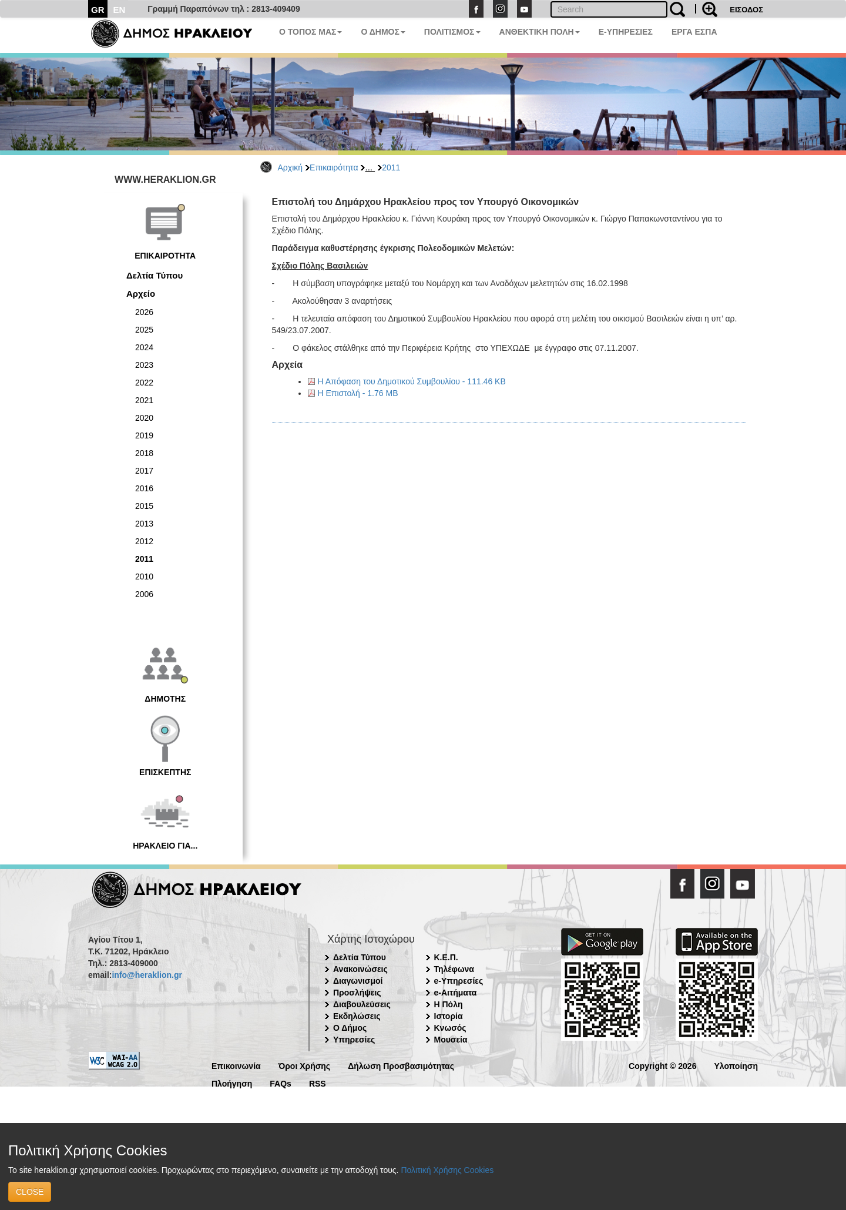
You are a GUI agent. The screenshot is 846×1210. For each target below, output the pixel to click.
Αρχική (290, 167)
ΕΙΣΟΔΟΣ (746, 9)
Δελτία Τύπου (154, 275)
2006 (144, 594)
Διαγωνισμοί (357, 981)
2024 (144, 347)
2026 (144, 312)
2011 (391, 167)
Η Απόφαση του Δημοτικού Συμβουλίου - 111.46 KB (412, 381)
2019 (144, 435)
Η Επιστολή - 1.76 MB (358, 393)
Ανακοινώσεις (360, 969)
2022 (144, 382)
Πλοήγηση (232, 1083)
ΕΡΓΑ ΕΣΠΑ (694, 31)
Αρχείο (140, 294)
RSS (317, 1083)
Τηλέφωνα (454, 969)
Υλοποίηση (736, 1065)
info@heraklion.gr (147, 975)
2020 (144, 418)
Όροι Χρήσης (304, 1065)
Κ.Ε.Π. (446, 957)
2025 (144, 329)
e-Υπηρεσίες (459, 981)
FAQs (280, 1083)
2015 (144, 506)
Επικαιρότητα (334, 167)
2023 (144, 365)
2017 (144, 470)
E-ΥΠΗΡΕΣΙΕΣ (626, 31)
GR (98, 10)
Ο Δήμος (350, 1028)
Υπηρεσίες (354, 1039)
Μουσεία (451, 1039)
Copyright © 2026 (662, 1065)
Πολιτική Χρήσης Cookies (447, 1170)
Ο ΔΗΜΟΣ (383, 31)
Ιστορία (448, 1016)
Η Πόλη (448, 1004)
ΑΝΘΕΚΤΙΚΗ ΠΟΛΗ (539, 31)
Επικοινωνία (236, 1065)
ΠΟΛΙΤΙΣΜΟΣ (452, 31)
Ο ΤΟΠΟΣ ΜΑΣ (310, 31)
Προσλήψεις (357, 992)
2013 (144, 523)
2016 (144, 488)
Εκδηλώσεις (357, 1016)
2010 (144, 576)
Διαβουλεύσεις (362, 1004)
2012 (144, 541)
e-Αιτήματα (455, 992)
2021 (144, 400)
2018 (144, 453)
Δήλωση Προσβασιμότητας (401, 1065)
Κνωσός (450, 1028)
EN (119, 10)
